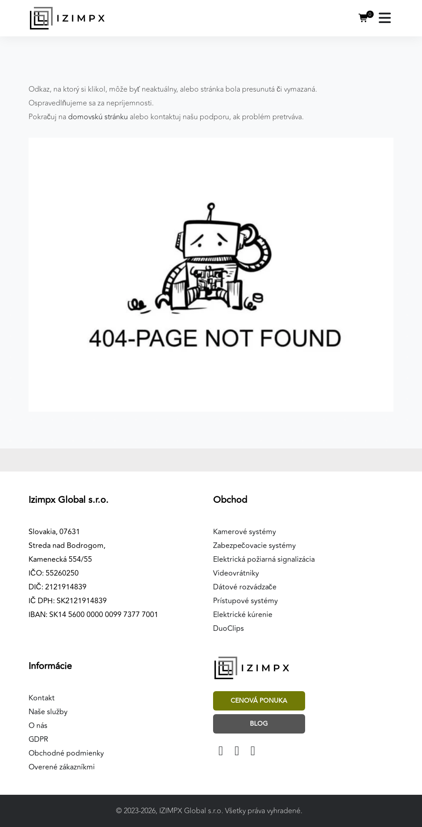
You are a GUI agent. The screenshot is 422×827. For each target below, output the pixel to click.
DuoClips (228, 628)
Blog (259, 723)
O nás (38, 725)
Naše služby (48, 711)
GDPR (38, 739)
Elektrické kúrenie (242, 614)
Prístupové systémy (245, 600)
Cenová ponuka (259, 700)
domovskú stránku (98, 116)
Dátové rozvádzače (245, 587)
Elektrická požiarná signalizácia (264, 559)
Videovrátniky (236, 573)
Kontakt (42, 698)
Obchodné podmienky (66, 753)
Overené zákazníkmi (62, 767)
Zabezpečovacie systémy (254, 545)
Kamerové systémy (244, 531)
